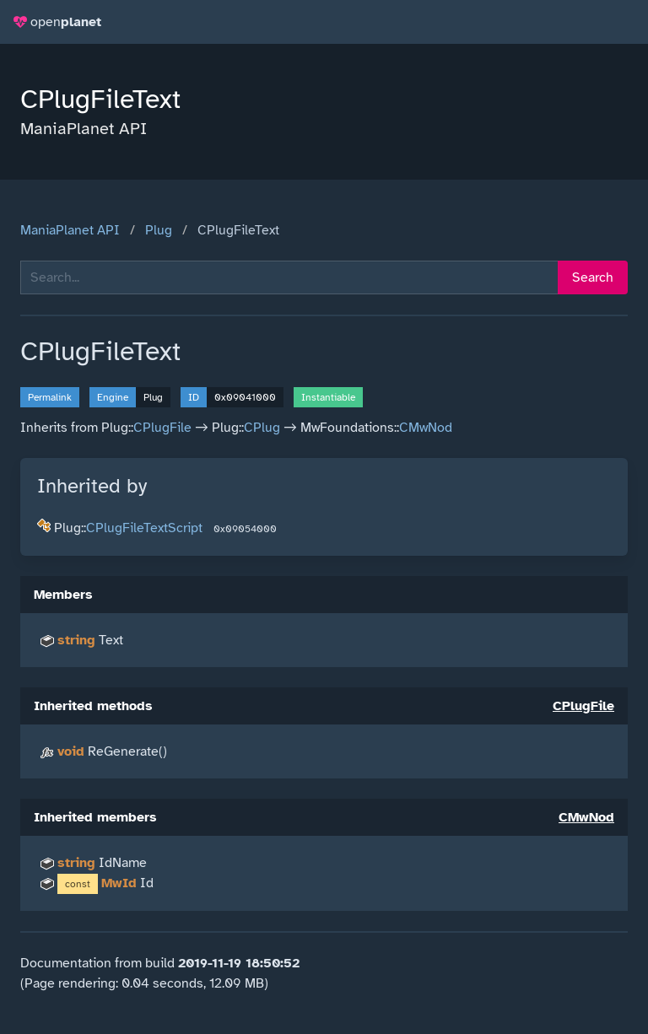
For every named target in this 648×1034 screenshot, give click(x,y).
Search (592, 277)
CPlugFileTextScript (144, 528)
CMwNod (425, 427)
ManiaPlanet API (70, 230)
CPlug (262, 427)
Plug (158, 230)
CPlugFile (162, 427)
